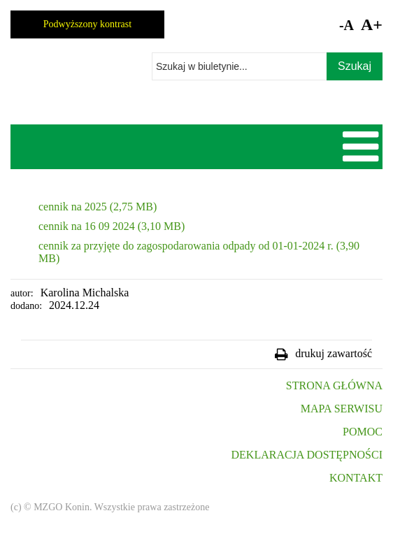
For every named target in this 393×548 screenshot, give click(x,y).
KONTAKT (356, 478)
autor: (22, 293)
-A (346, 25)
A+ (372, 24)
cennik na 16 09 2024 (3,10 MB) (111, 226)
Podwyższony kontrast (87, 24)
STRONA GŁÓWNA (334, 385)
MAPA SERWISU (342, 408)
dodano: (26, 306)
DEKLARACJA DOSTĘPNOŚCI (307, 455)
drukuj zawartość (333, 353)
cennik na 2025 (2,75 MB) (97, 206)
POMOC (363, 432)
